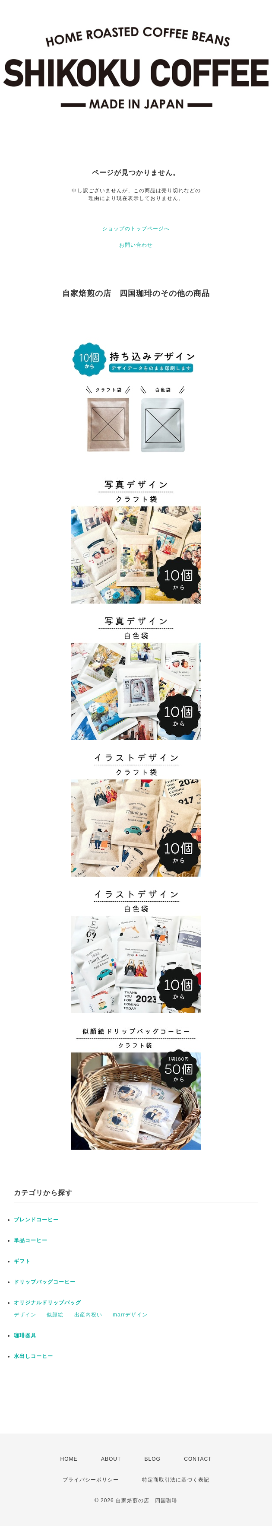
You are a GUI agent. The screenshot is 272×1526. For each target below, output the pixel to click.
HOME (69, 1459)
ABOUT (111, 1459)
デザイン (25, 1315)
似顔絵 (55, 1315)
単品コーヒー (30, 1240)
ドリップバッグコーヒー (45, 1282)
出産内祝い (88, 1315)
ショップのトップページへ (136, 229)
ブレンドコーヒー (36, 1220)
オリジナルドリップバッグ (47, 1303)
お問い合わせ (136, 245)
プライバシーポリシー (91, 1480)
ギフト (22, 1261)
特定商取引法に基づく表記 (175, 1480)
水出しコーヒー (33, 1356)
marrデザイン (130, 1315)
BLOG (153, 1459)
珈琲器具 (25, 1335)
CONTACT (198, 1459)
